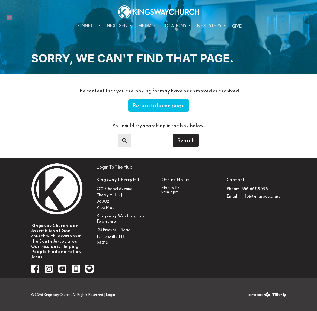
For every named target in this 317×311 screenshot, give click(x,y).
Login (110, 294)
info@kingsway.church (262, 196)
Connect (88, 26)
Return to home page (159, 105)
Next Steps (212, 26)
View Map (105, 207)
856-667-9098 (254, 188)
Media (147, 26)
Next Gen (120, 26)
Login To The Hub (114, 167)
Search (186, 140)
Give (237, 26)
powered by (267, 295)
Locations (177, 26)
